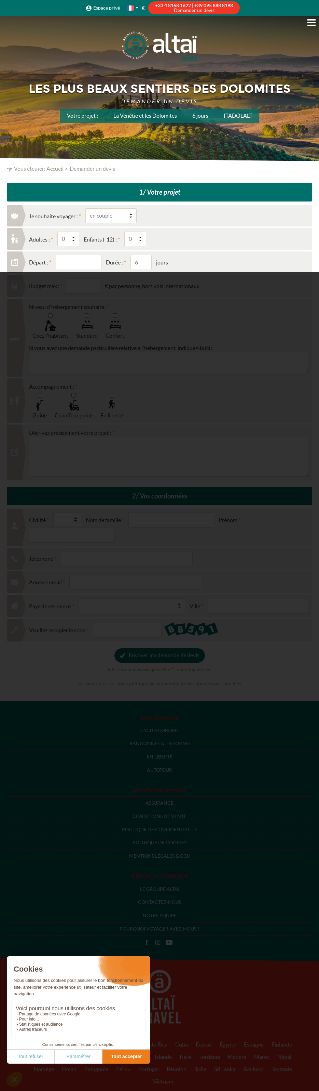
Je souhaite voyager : (53, 216)
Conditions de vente (159, 816)
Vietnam (163, 1081)
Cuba (181, 1044)
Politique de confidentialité (159, 829)
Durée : (114, 262)
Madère (237, 1057)
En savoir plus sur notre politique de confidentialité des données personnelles (159, 683)
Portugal (148, 1069)
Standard (87, 336)
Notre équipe (160, 915)
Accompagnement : (51, 387)
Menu (311, 22)
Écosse (204, 1044)
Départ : (38, 262)
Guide (39, 415)
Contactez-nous (159, 902)
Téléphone (41, 559)
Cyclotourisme (159, 730)
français (131, 8)
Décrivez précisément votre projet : (70, 433)
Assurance (159, 803)
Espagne (254, 1044)
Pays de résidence (50, 606)
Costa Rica (154, 1044)
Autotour (159, 770)
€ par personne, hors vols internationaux (152, 286)
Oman (69, 1069)
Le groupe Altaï (159, 889)
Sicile (200, 1069)
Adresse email (45, 582)
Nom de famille (103, 520)
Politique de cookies (159, 842)
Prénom (228, 520)
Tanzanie (282, 1069)
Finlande (282, 1044)
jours (162, 262)
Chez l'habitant (50, 336)
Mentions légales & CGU (159, 856)
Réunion (176, 1069)
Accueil (55, 169)
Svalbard (253, 1069)
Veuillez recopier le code (57, 630)
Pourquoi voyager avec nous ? (159, 929)
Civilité (37, 520)
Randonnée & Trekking (159, 743)
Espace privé (106, 8)
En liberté (111, 415)
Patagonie (96, 1069)
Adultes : (39, 239)
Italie (186, 1057)
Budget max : (44, 286)
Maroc (261, 1057)
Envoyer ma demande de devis (164, 655)
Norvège (44, 1069)
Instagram (157, 942)
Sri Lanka (224, 1069)
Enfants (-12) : (100, 239)
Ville (195, 606)
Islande (163, 1057)
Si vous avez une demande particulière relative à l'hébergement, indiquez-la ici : (120, 348)
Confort (115, 336)
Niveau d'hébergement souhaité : (68, 307)
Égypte (228, 1044)
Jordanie (209, 1057)
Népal (284, 1057)
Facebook (146, 942)
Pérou (123, 1069)
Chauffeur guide (74, 415)
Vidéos (169, 942)
